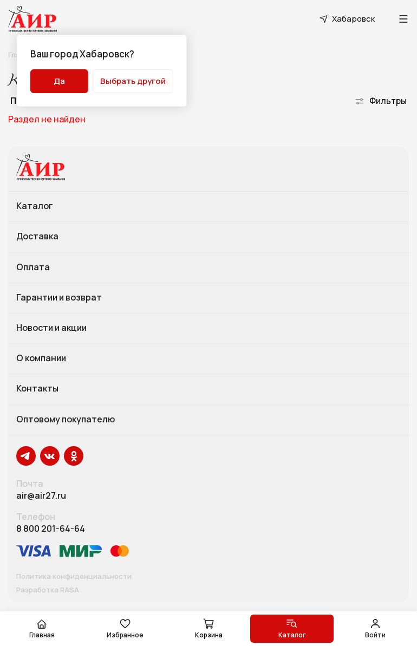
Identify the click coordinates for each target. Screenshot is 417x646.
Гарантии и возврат (59, 297)
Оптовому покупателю (65, 419)
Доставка (37, 236)
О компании (41, 358)
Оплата (33, 267)
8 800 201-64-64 (50, 529)
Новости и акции (51, 328)
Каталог (34, 206)
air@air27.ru (41, 496)
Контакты (37, 388)
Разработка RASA (47, 590)
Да (59, 81)
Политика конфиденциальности (74, 576)
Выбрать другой (133, 81)
